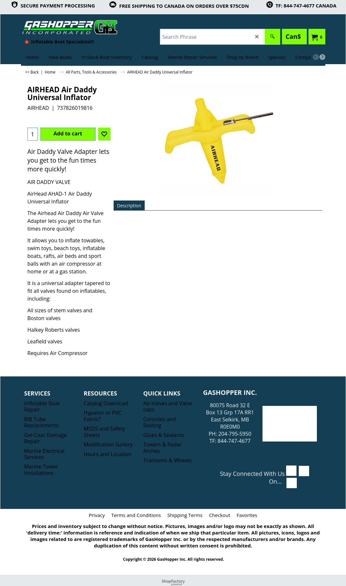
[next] (322, 57)
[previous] (316, 57)
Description (129, 205)
